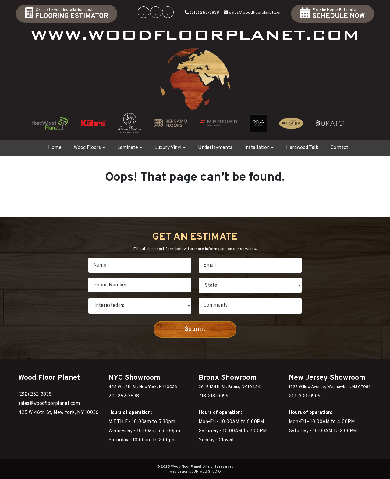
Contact (339, 148)
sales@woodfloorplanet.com (256, 12)
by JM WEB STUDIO (205, 471)
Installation (259, 148)
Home (55, 148)
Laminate (129, 148)
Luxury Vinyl (170, 148)
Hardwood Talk (302, 148)
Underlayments (215, 148)
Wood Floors (89, 148)
